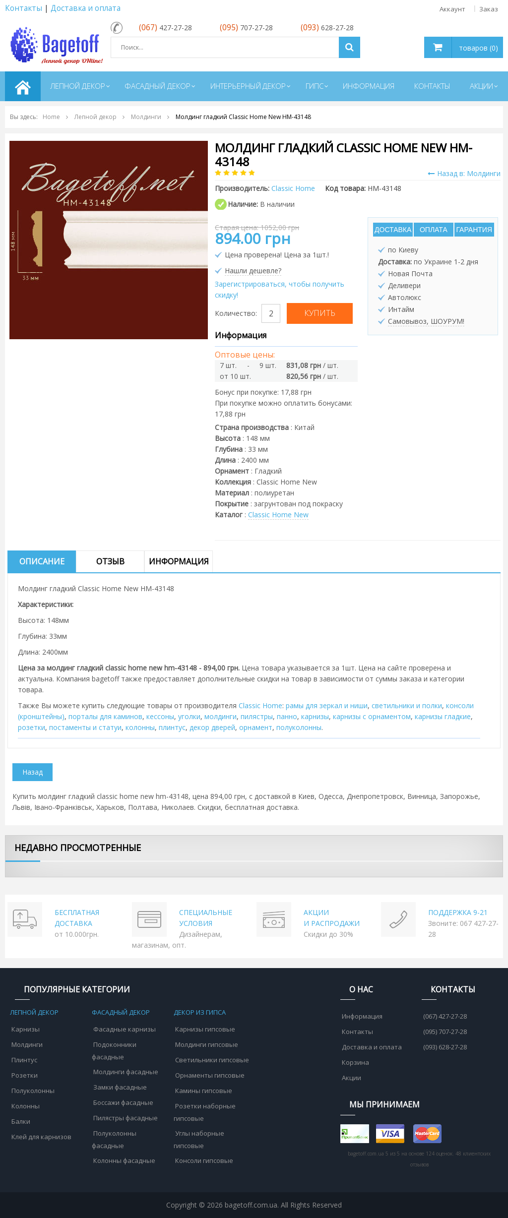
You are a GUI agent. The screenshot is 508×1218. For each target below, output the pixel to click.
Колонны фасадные (124, 1160)
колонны (140, 727)
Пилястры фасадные (125, 1117)
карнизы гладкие (443, 716)
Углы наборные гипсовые (199, 1139)
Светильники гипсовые (212, 1059)
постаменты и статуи (85, 727)
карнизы (315, 716)
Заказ (488, 8)
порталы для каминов (105, 716)
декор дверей (212, 727)
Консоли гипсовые (204, 1160)
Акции (351, 1077)
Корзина (355, 1062)
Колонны (25, 1105)
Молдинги (27, 1044)
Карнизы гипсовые (205, 1029)
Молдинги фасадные (125, 1071)
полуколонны (298, 727)
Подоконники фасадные (114, 1050)
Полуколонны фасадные (114, 1139)
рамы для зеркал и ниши (327, 705)
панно (287, 716)
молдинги (220, 716)
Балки (20, 1121)
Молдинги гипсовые (206, 1044)
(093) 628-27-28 (445, 1046)
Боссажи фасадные (123, 1102)
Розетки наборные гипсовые (205, 1112)
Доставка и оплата (86, 8)
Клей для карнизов (41, 1136)
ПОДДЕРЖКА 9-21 (458, 912)
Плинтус (24, 1059)
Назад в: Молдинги (464, 173)
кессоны (160, 716)
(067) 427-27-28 (445, 1016)
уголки (189, 716)
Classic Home (260, 705)
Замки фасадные (120, 1087)
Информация (179, 561)
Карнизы (25, 1029)
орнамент (255, 727)
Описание (41, 561)
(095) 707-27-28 (445, 1031)
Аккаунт (452, 8)
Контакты (23, 8)
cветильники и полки (407, 705)
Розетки (24, 1075)
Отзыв (110, 561)
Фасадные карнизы (124, 1029)
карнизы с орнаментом (372, 716)
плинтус (172, 727)
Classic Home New (278, 514)
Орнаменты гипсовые (210, 1075)
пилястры (257, 716)
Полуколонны (33, 1090)
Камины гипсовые (203, 1090)
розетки (31, 727)
